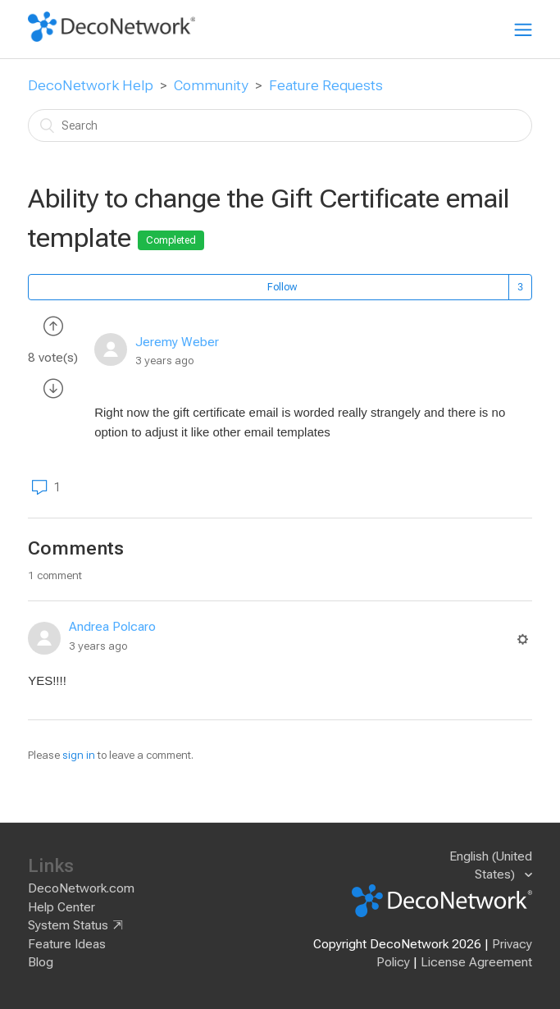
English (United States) (490, 866)
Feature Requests (326, 85)
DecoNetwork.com (81, 888)
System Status (68, 925)
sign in (78, 755)
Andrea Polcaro (112, 626)
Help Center (61, 907)
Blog (40, 962)
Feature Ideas (67, 944)
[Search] (280, 125)
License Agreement (476, 962)
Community (211, 85)
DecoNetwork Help (90, 85)
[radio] (53, 325)
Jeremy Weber (177, 342)
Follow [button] (282, 287)
